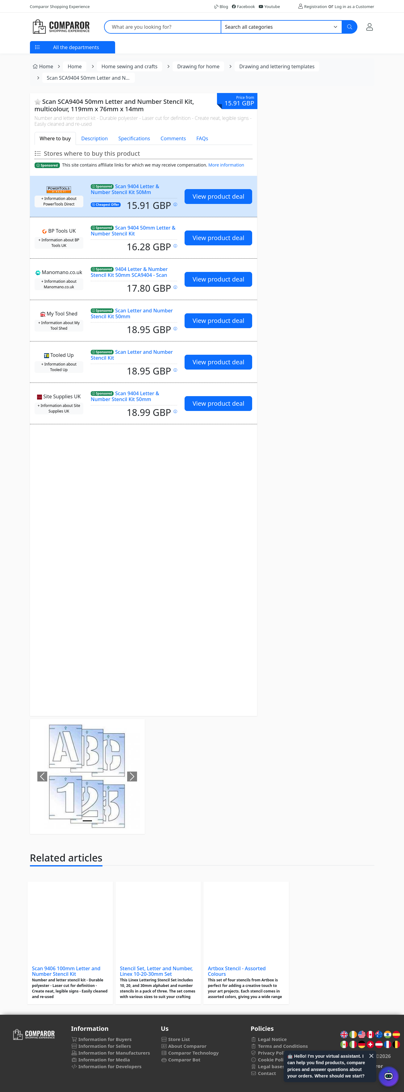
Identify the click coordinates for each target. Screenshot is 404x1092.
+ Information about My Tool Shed (59, 325)
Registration (315, 6)
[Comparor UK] (61, 27)
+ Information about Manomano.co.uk (59, 284)
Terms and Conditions (279, 1046)
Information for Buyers (101, 1039)
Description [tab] (94, 138)
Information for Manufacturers (110, 1053)
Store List (175, 1039)
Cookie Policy (270, 1059)
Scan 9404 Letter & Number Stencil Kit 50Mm (125, 189)
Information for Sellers (101, 1046)
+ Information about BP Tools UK (59, 242)
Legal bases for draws (279, 1066)
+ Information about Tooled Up (59, 367)
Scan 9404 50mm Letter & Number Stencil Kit (133, 230)
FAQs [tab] (202, 138)
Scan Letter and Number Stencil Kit (132, 355)
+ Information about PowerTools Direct (59, 201)
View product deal (218, 196)
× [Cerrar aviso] (371, 1056)
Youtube (269, 6)
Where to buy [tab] (55, 138)
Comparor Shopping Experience (60, 6)
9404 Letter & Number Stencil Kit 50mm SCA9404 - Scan (129, 272)
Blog (221, 6)
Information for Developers (106, 1066)
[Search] (349, 27)
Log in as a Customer (354, 6)
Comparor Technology (190, 1053)
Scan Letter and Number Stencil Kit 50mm (132, 313)
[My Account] (369, 27)
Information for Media (100, 1059)
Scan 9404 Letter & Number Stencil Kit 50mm (125, 396)
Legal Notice (269, 1039)
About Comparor (183, 1046)
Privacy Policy (270, 1053)
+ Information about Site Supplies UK (59, 408)
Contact (263, 1073)
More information (226, 165)
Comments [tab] (173, 138)
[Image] (87, 820)
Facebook (243, 6)
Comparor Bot (180, 1059)
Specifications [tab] (134, 138)
